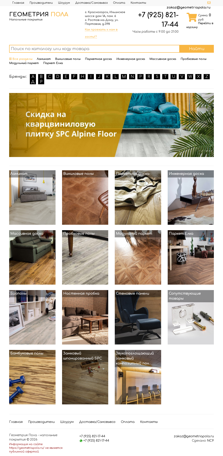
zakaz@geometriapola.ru (189, 7)
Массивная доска (162, 59)
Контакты (138, 2)
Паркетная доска (98, 59)
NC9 (210, 440)
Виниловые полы (68, 59)
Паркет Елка (53, 63)
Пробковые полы (193, 59)
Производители (41, 2)
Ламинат (44, 59)
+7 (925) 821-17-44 (92, 436)
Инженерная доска (130, 59)
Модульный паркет (24, 63)
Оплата (119, 2)
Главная (18, 2)
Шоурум (64, 2)
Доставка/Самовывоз (91, 2)
